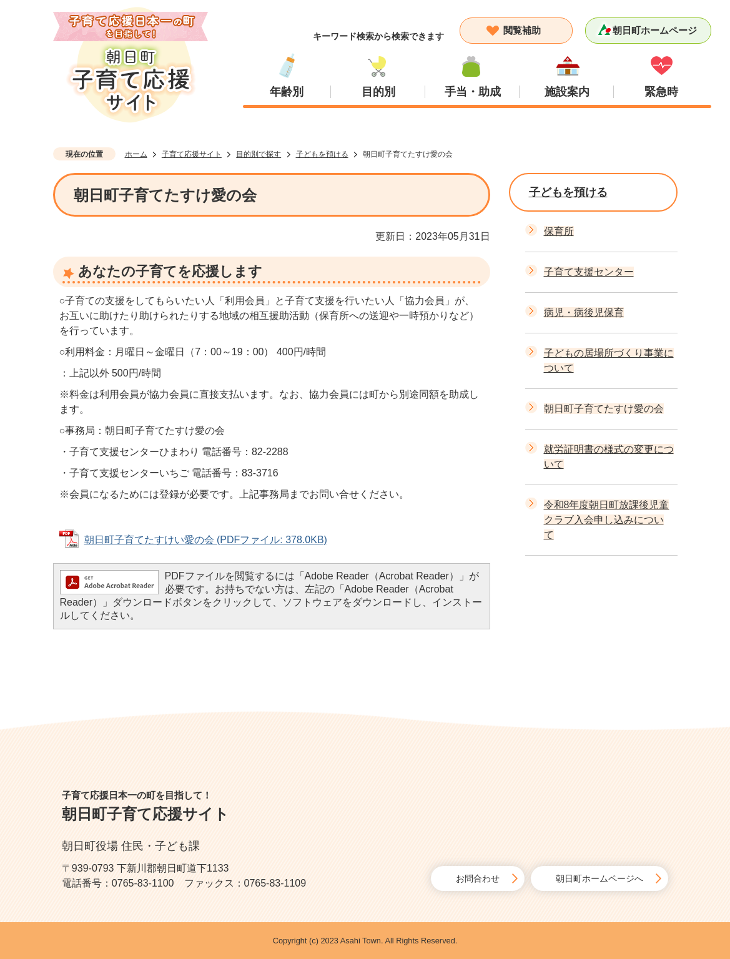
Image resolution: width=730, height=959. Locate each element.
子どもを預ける (322, 154)
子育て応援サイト (192, 154)
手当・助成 (473, 92)
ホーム (136, 154)
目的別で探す (258, 154)
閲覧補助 (522, 30)
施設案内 (567, 92)
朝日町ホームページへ (599, 878)
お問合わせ (478, 878)
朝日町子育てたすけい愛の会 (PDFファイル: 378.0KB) (205, 539)
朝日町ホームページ (655, 30)
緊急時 (661, 92)
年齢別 (286, 92)
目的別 (378, 92)
